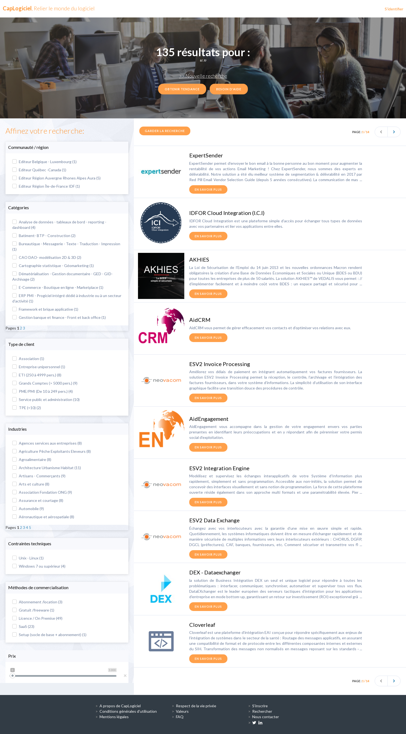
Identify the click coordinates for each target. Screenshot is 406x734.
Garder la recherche (165, 131)
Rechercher (262, 711)
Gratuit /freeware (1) (33, 610)
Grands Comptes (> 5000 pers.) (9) (44, 383)
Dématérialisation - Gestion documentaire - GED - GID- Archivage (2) (62, 276)
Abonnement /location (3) (37, 602)
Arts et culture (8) (30, 484)
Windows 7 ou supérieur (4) (38, 566)
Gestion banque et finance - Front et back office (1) (59, 317)
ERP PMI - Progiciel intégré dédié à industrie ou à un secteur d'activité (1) (66, 298)
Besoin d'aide (228, 89)
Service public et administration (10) (46, 399)
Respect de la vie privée (196, 705)
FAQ (180, 716)
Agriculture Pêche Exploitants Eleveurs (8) (51, 451)
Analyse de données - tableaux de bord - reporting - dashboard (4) (59, 225)
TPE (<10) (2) (26, 407)
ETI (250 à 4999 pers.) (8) (36, 375)
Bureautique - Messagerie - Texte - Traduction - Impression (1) (66, 246)
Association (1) (28, 358)
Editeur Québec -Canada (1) (39, 169)
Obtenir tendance (182, 89)
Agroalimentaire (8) (31, 459)
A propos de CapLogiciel (120, 705)
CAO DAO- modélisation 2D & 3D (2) (46, 257)
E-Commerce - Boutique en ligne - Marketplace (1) (57, 287)
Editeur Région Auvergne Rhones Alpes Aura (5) (56, 178)
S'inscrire (260, 705)
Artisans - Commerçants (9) (38, 476)
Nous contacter (265, 716)
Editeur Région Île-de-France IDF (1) (46, 186)
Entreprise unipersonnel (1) (38, 366)
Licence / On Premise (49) (37, 618)
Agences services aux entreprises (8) (47, 443)
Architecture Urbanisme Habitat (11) (46, 467)
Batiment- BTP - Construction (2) (44, 235)
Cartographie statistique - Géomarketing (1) (53, 265)
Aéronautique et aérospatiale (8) (43, 516)
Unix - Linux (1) (28, 558)
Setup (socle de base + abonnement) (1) (49, 634)
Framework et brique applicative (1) (45, 309)
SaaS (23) (23, 626)
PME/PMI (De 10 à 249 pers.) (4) (42, 391)
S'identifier (394, 9)
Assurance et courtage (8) (37, 500)
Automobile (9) (28, 508)
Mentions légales (114, 716)
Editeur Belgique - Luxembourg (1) (44, 161)
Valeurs (182, 711)
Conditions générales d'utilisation (128, 711)
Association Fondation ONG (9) (42, 492)
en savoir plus (208, 189)
